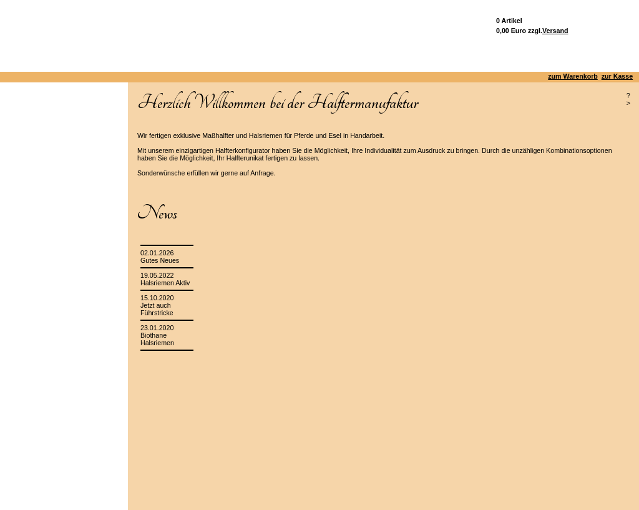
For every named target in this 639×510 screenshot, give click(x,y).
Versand (555, 30)
